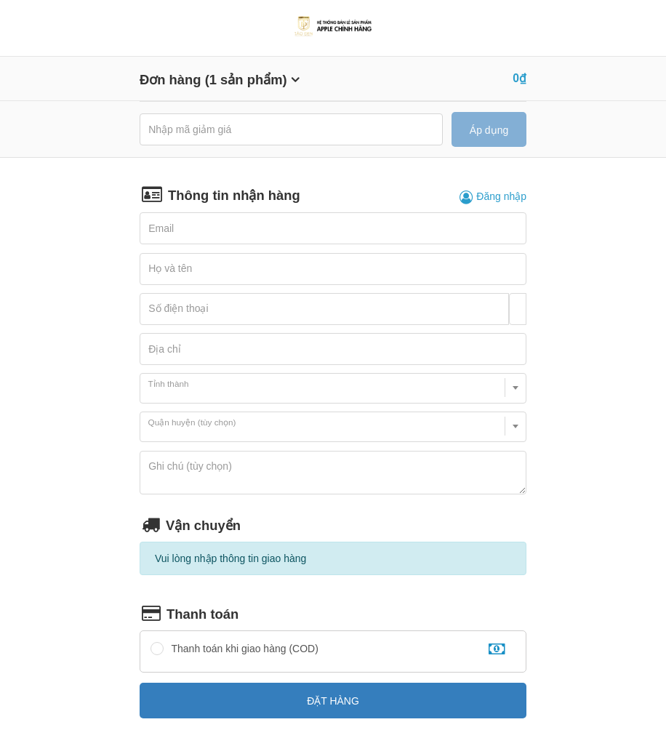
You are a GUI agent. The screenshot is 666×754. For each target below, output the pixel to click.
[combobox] (333, 388)
